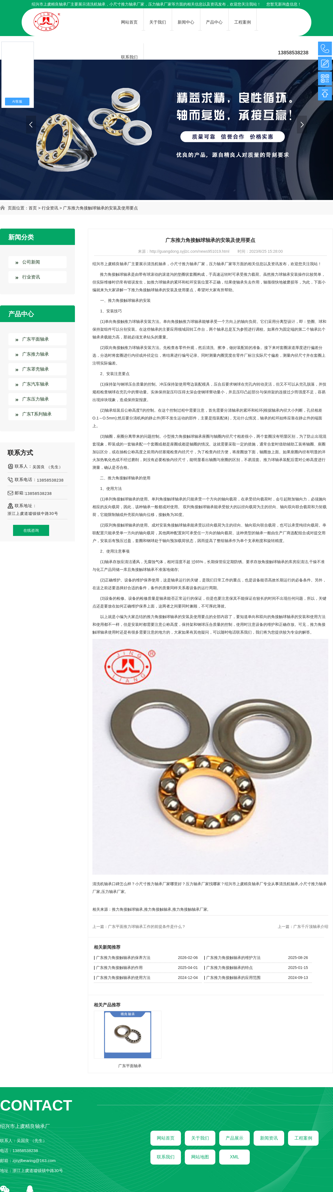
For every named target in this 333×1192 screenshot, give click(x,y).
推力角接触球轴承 (127, 909)
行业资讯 (50, 208)
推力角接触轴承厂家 (189, 909)
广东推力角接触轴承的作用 (119, 967)
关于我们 (200, 1138)
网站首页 (166, 1138)
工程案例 (303, 1138)
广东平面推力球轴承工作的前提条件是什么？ (147, 926)
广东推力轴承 (35, 354)
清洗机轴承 (95, 4)
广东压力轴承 (35, 399)
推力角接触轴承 (157, 909)
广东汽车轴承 (35, 384)
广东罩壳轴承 (35, 369)
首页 (33, 208)
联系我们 (166, 1157)
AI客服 (17, 101)
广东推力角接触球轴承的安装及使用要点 (100, 208)
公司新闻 (31, 262)
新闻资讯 (269, 1138)
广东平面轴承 (35, 339)
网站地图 (200, 1157)
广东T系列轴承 (37, 414)
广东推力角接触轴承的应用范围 (233, 977)
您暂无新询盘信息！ (283, 4)
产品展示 (234, 1138)
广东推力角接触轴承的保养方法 (123, 957)
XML (234, 1157)
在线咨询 (31, 530)
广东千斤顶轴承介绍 (310, 926)
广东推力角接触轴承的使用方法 (123, 977)
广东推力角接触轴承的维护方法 (233, 957)
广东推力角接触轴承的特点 (229, 967)
